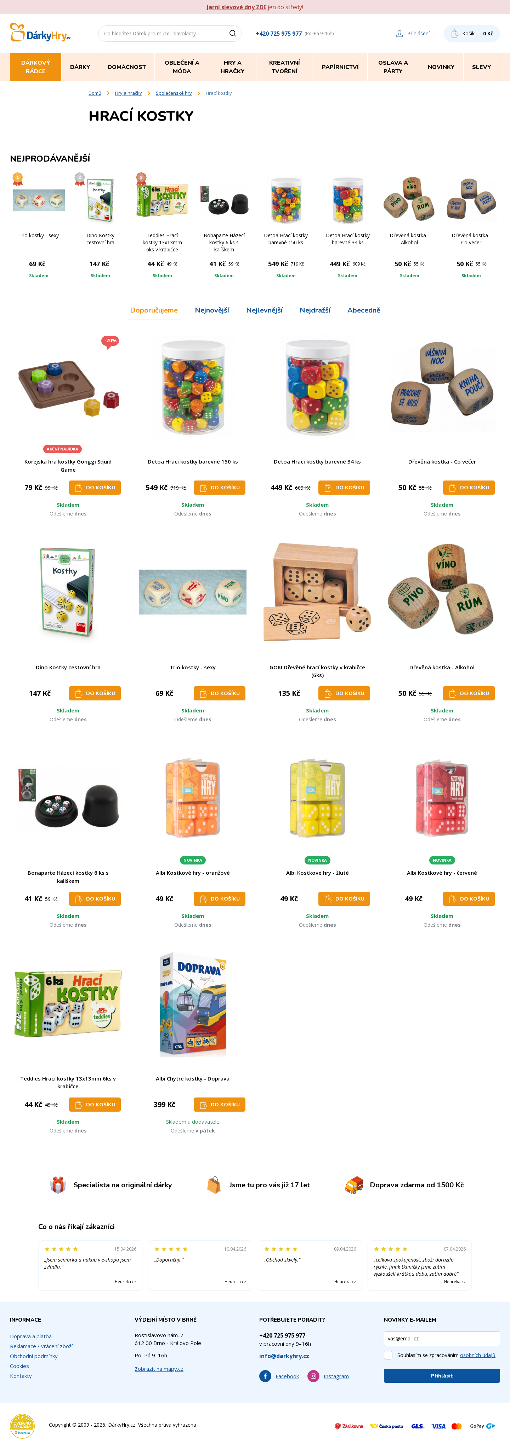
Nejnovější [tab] (212, 310)
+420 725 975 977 (279, 33)
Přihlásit (442, 1376)
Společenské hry (174, 93)
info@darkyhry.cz (284, 1356)
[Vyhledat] (235, 33)
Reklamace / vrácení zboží (41, 1346)
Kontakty (21, 1375)
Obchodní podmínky (34, 1355)
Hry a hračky (128, 93)
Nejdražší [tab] (315, 310)
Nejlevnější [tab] (264, 310)
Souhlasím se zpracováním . (447, 1355)
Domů (95, 93)
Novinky (441, 67)
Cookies (19, 1365)
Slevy (481, 67)
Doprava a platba (31, 1336)
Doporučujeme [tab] (154, 310)
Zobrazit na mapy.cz (159, 1368)
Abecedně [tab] (363, 310)
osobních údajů (477, 1355)
